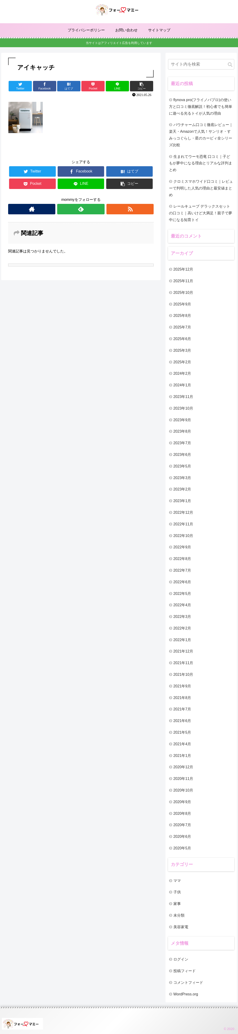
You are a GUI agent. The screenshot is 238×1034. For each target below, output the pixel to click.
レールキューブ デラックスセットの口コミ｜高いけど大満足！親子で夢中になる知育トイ (200, 213)
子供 (177, 892)
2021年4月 (182, 744)
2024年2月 (182, 373)
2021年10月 (183, 674)
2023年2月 (182, 489)
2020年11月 (183, 779)
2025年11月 (183, 281)
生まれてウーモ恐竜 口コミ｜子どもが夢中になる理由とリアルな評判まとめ (200, 163)
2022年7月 (182, 570)
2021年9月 (182, 686)
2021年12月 (183, 651)
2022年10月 (183, 536)
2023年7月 (182, 443)
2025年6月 (182, 339)
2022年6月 (182, 582)
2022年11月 (183, 524)
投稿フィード (184, 971)
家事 (177, 904)
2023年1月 (182, 501)
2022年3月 (182, 617)
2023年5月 (182, 466)
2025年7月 (182, 327)
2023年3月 (182, 478)
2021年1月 (182, 756)
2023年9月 (182, 420)
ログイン (180, 959)
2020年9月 (182, 802)
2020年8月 (182, 813)
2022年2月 (182, 628)
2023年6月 (182, 455)
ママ (177, 881)
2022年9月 (182, 547)
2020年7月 (182, 825)
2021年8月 (182, 698)
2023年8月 (182, 431)
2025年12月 (183, 269)
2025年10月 (183, 293)
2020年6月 (182, 836)
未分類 (179, 915)
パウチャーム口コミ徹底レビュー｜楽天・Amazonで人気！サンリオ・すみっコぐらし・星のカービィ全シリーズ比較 (201, 135)
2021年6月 (182, 721)
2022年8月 (182, 559)
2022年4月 (182, 605)
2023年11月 (183, 397)
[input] (201, 64)
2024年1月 (182, 385)
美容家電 (180, 927)
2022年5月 (182, 594)
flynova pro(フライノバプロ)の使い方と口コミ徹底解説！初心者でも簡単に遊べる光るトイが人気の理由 (200, 106)
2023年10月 (183, 408)
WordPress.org (185, 994)
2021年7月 (182, 709)
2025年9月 (182, 304)
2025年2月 (182, 362)
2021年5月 (182, 732)
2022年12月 (183, 512)
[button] (230, 64)
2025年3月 (182, 350)
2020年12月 (183, 767)
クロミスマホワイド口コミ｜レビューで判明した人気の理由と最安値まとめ (201, 188)
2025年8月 (182, 316)
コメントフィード (188, 982)
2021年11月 (183, 663)
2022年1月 (182, 640)
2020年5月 (182, 848)
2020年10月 (183, 790)
